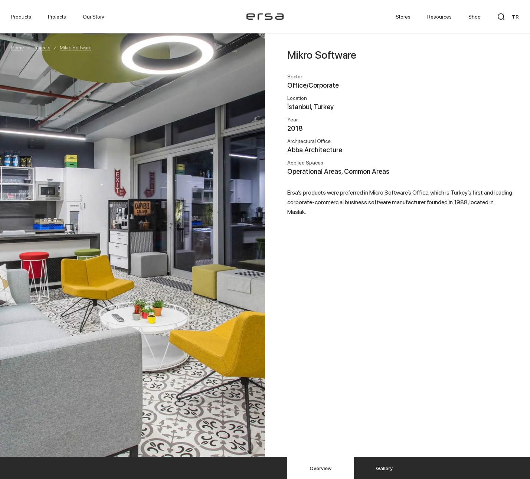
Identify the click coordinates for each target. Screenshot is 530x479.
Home (17, 47)
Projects (41, 47)
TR (515, 16)
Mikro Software (75, 47)
